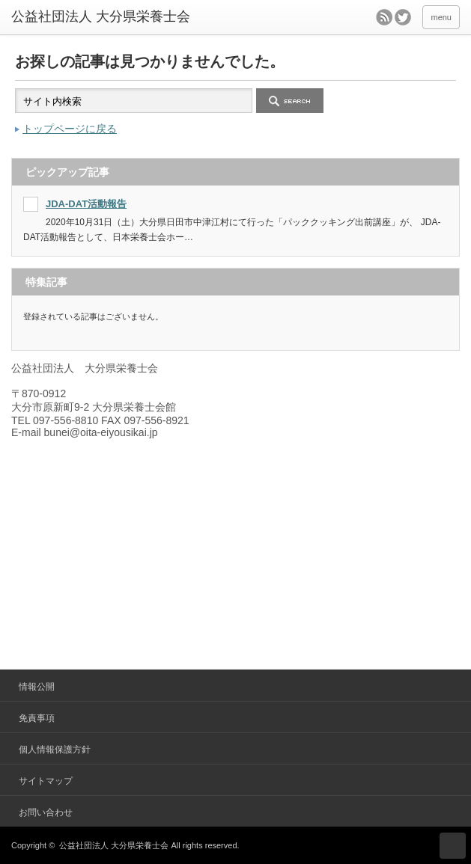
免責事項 (37, 718)
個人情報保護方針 (55, 749)
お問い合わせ (46, 812)
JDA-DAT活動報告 (86, 203)
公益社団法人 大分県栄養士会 (113, 845)
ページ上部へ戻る (453, 846)
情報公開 (37, 686)
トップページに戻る (69, 129)
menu (441, 17)
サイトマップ (46, 781)
